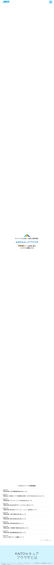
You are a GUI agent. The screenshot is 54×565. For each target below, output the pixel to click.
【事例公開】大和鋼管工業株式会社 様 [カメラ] (15, 528)
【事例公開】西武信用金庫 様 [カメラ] (13, 523)
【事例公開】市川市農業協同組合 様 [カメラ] (15, 491)
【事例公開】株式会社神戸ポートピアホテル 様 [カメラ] (18, 505)
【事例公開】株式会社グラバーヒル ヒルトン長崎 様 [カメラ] (20, 509)
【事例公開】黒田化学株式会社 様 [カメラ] (14, 518)
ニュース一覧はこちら (45, 540)
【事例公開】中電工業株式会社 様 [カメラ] (14, 514)
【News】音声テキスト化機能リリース (13, 537)
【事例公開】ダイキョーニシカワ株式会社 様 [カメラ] (17, 500)
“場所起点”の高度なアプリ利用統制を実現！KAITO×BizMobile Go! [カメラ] (23, 496)
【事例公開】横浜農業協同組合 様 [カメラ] (14, 532)
